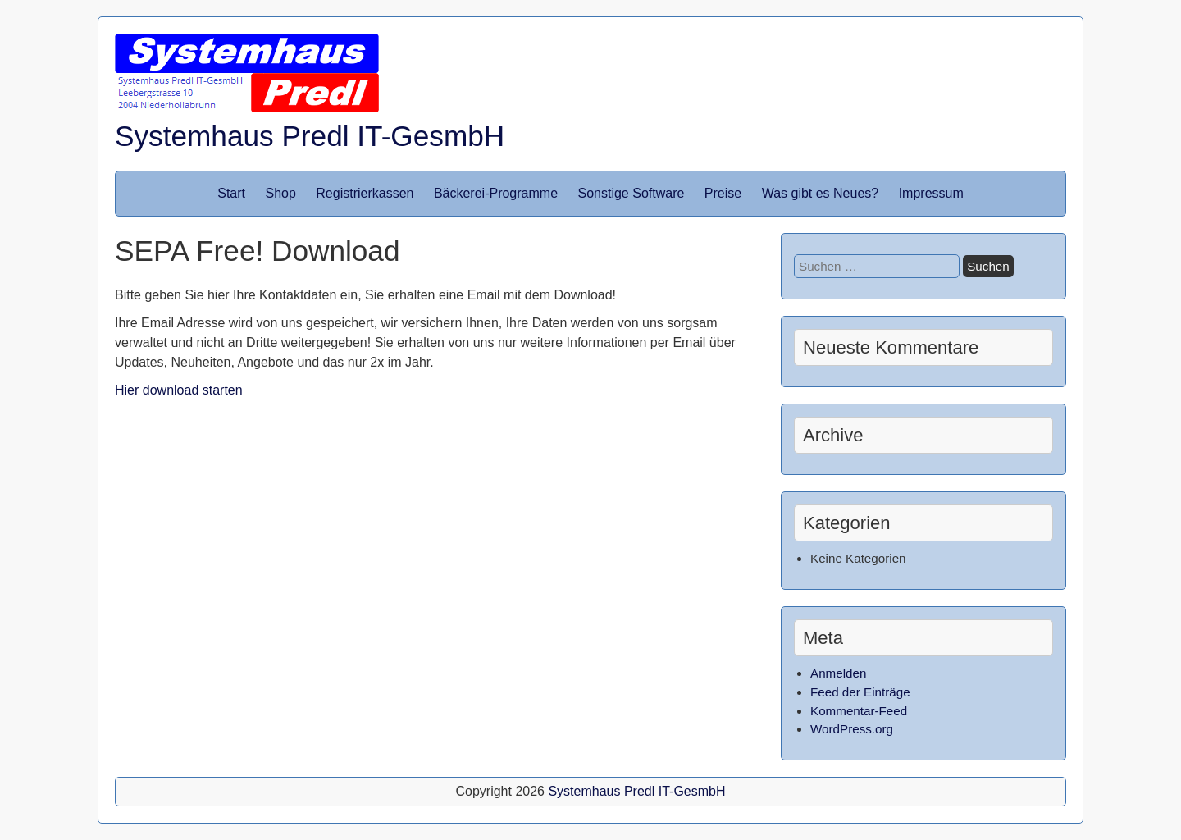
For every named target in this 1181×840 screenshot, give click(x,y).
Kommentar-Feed (858, 711)
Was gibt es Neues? (820, 193)
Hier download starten (179, 390)
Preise (722, 193)
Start (231, 193)
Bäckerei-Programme (496, 193)
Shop (280, 193)
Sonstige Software (631, 193)
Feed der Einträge (860, 692)
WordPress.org (851, 729)
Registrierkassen (364, 193)
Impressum (931, 193)
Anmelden (838, 673)
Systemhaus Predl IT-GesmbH (309, 136)
